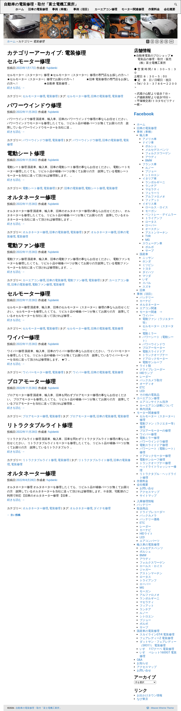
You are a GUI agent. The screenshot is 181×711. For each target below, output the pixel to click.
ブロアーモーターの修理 (155, 430)
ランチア (151, 185)
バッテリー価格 (149, 519)
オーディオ (147, 383)
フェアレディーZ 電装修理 (156, 638)
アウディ (151, 157)
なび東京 (142, 699)
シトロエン (152, 175)
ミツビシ (148, 265)
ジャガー (145, 569)
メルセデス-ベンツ (157, 149)
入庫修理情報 (145, 501)
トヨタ (146, 268)
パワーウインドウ (153, 344)
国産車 (144, 254)
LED (142, 391)
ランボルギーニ (155, 182)
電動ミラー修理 (149, 437)
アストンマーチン (156, 232)
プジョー (151, 171)
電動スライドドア (153, 351)
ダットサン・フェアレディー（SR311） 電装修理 (158, 643)
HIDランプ (146, 373)
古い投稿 (13, 515)
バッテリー (147, 297)
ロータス (151, 221)
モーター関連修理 (132, 9)
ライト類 (145, 365)
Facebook (144, 113)
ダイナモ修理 (102, 508)
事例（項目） (81, 9)
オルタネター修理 (81, 508)
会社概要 (169, 9)
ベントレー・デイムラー (160, 214)
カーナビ (145, 301)
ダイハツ (148, 272)
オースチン (152, 229)
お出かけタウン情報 (149, 695)
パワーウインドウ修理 (34, 105)
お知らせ (142, 663)
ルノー (149, 167)
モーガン (151, 211)
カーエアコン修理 (106, 9)
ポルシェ (151, 146)
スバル (146, 283)
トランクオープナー (155, 355)
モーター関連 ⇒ (151, 312)
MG (147, 239)
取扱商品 (142, 508)
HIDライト (146, 533)
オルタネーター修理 (31, 197)
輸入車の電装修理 (148, 544)
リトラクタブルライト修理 (39, 425)
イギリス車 (149, 203)
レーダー (145, 376)
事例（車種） (60, 9)
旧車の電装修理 (38, 9)
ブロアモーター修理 (31, 381)
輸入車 (144, 135)
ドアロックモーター (155, 358)
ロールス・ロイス (156, 207)
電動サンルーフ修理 (152, 459)
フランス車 (149, 164)
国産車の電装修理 (148, 631)
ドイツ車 (148, 142)
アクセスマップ (149, 492)
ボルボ (149, 247)
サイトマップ (148, 495)
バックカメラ (148, 515)
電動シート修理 (26, 153)
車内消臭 (145, 409)
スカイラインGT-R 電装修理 (157, 634)
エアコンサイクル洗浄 (154, 401)
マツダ (146, 276)
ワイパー (148, 315)
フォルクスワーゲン (158, 153)
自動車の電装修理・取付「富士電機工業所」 (41, 4)
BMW (148, 160)
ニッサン (148, 257)
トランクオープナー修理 (155, 463)
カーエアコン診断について (157, 405)
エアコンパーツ (149, 540)
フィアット (152, 200)
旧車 (142, 290)
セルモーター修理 (28, 61)
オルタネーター (149, 304)
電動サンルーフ (152, 362)
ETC (142, 387)
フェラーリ (152, 193)
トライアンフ (153, 218)
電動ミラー (149, 333)
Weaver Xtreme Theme (162, 708)
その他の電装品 (149, 394)
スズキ (146, 286)
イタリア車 (149, 178)
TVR (148, 236)
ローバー (151, 225)
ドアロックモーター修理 (155, 456)
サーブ (149, 250)
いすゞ (146, 279)
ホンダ (146, 261)
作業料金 (154, 9)
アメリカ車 (149, 139)
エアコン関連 (148, 308)
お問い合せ (147, 488)
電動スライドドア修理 (154, 445)
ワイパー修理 (23, 337)
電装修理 (52, 96)
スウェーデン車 (152, 243)
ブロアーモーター (153, 347)
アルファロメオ (155, 196)
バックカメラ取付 (151, 380)
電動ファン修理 (26, 245)
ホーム (19, 9)
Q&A (139, 659)
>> (171, 41)
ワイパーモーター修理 (37, 372)
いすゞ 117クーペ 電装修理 (157, 649)
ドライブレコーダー (152, 369)
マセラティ (152, 189)
